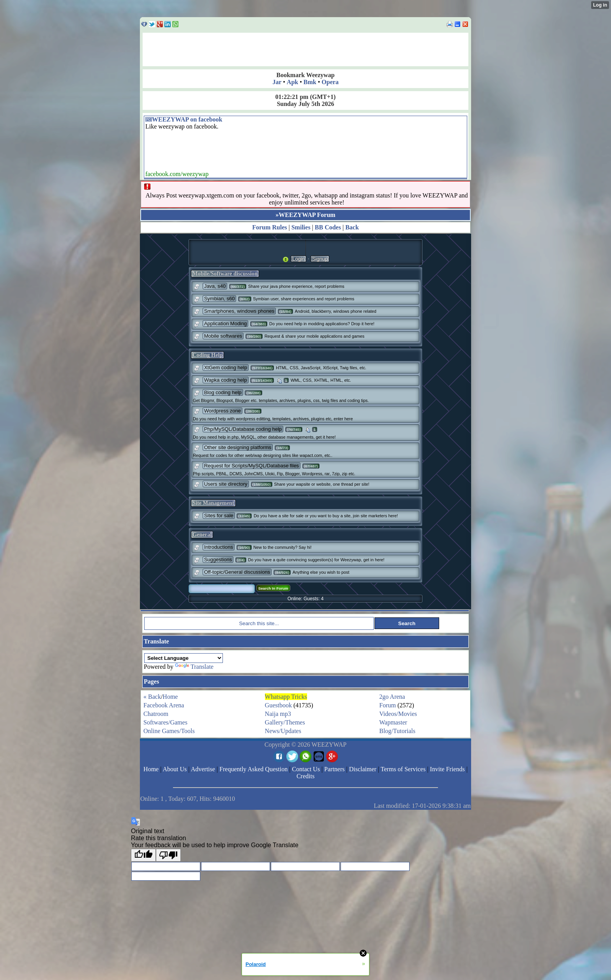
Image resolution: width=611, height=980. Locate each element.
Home (170, 696)
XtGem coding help (225, 367)
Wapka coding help (225, 380)
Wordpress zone (222, 411)
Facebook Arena (163, 705)
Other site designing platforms (238, 447)
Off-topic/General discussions (237, 572)
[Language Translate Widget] (183, 658)
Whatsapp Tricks (286, 696)
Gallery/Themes (285, 722)
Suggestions (218, 559)
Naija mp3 (278, 713)
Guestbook (278, 705)
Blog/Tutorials (397, 731)
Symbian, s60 (219, 298)
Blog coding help (223, 392)
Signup (320, 259)
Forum (387, 705)
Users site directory (225, 484)
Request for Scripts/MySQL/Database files (251, 466)
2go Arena (392, 696)
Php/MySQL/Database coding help (243, 429)
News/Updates (283, 731)
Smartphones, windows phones (239, 311)
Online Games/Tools (169, 731)
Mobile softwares (223, 336)
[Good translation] (143, 855)
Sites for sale (218, 515)
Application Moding (225, 323)
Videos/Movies (398, 713)
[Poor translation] (168, 855)
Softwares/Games (165, 722)
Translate (194, 666)
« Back (152, 696)
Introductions (218, 547)
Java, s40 (215, 286)
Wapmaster (393, 722)
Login (298, 259)
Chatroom (155, 713)
